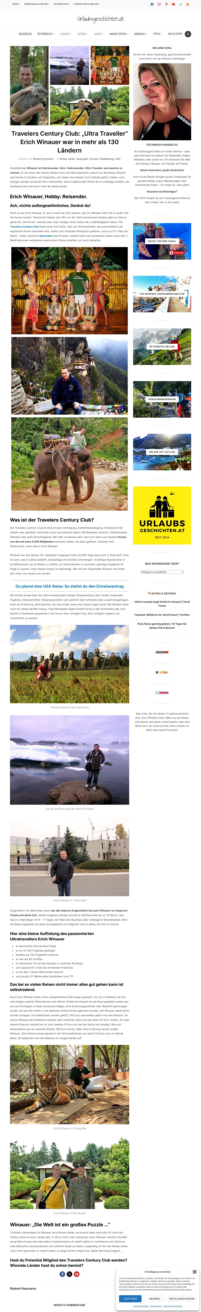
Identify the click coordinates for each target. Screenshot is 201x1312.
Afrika (82, 34)
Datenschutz (156, 1306)
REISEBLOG (25, 34)
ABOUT (16, 4)
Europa (65, 34)
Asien (97, 34)
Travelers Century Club (24, 226)
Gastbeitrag (107, 158)
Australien (82, 158)
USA (117, 158)
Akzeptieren (130, 1298)
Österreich (44, 34)
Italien (186, 155)
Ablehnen (154, 1298)
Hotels (151, 180)
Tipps (156, 34)
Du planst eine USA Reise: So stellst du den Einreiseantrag (70, 586)
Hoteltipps (175, 34)
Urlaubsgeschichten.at (100, 18)
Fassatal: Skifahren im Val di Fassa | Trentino (162, 614)
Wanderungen (172, 180)
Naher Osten (117, 34)
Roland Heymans (43, 158)
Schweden (45, 235)
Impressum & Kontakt (172, 1306)
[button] (194, 1271)
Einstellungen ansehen (181, 1298)
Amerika (139, 34)
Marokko (139, 159)
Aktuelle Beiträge (163, 593)
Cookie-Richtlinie (141, 1306)
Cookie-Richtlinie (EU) (86, 4)
